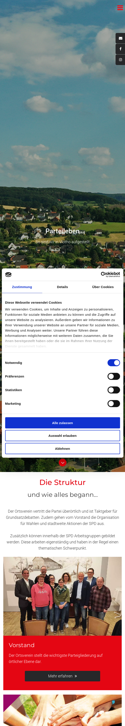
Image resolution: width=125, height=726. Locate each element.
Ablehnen (62, 448)
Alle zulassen (62, 423)
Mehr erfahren (60, 676)
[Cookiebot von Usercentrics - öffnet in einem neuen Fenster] (101, 275)
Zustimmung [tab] (22, 287)
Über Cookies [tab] (103, 287)
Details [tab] (62, 287)
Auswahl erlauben (62, 435)
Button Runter (62, 460)
